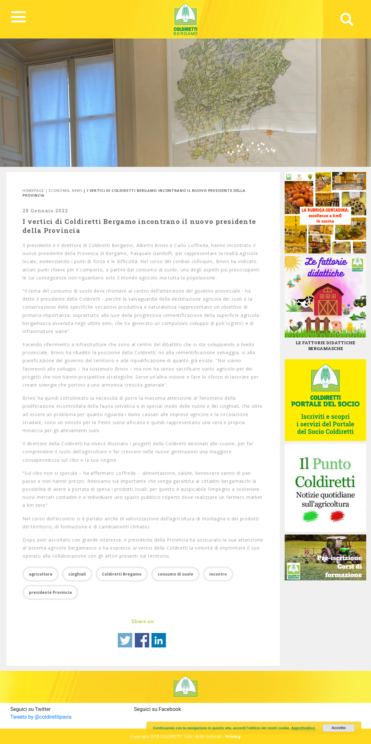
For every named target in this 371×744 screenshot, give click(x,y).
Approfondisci (303, 728)
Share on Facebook (142, 640)
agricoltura (40, 574)
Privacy (233, 736)
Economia (59, 190)
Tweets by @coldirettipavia (41, 717)
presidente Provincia (50, 592)
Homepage (33, 190)
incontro (218, 574)
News (77, 190)
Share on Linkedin (158, 640)
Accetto (339, 728)
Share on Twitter (125, 640)
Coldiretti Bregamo (122, 574)
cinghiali (77, 574)
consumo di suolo (175, 574)
